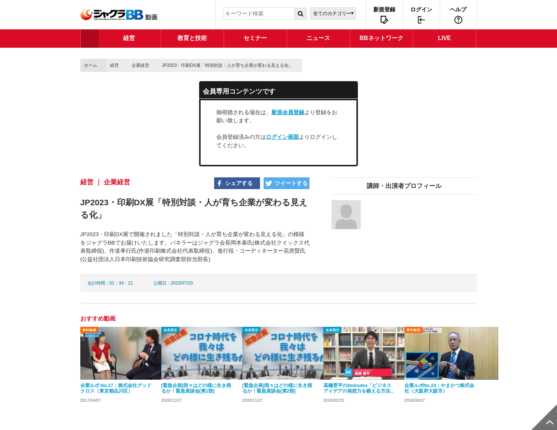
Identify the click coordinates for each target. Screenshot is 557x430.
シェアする (239, 183)
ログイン (421, 9)
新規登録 (384, 9)
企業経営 (140, 65)
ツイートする (291, 183)
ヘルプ (458, 9)
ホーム (90, 65)
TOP (90, 38)
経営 (114, 65)
